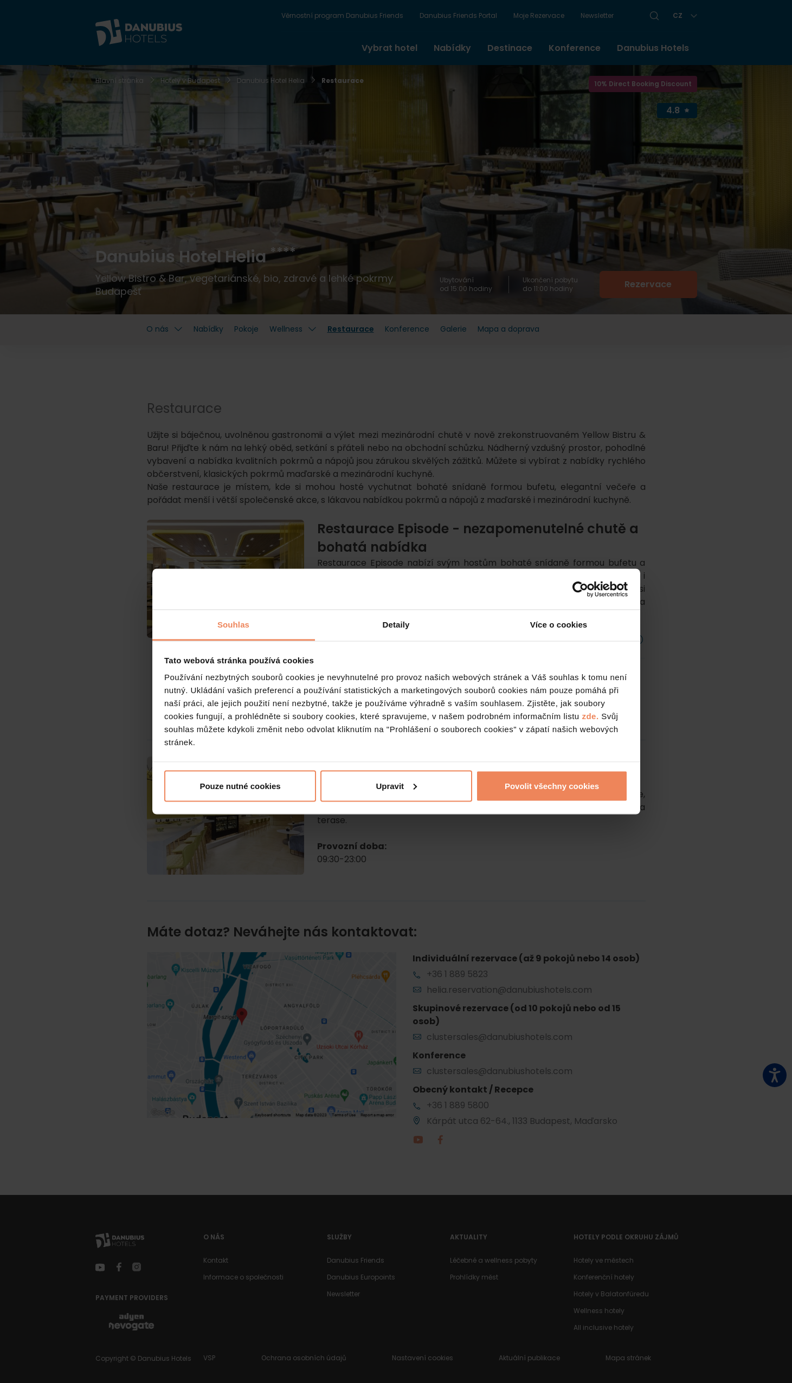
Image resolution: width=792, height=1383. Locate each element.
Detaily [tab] (396, 624)
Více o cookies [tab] (559, 624)
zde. (590, 716)
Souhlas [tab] (233, 624)
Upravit (396, 785)
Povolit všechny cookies (552, 785)
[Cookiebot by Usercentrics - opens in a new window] (580, 589)
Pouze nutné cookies (239, 785)
